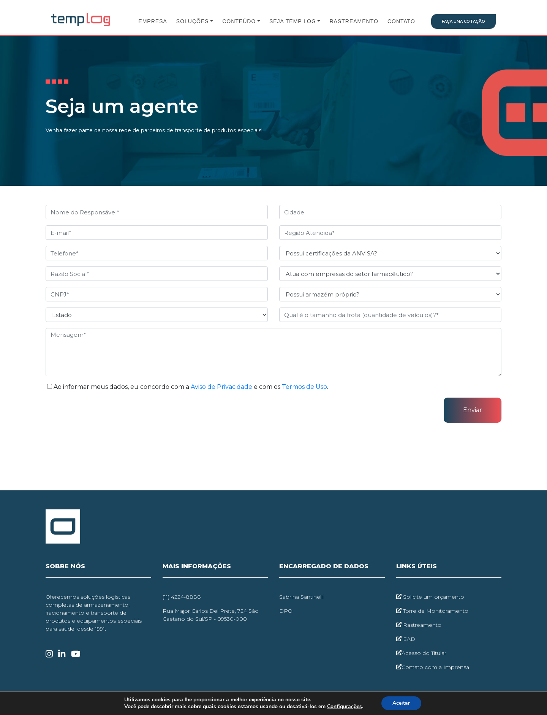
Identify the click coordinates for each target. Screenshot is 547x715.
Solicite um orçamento (430, 596)
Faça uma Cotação (463, 21)
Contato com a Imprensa (432, 667)
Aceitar (401, 703)
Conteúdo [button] (239, 21)
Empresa (152, 21)
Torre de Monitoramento (432, 610)
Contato (401, 21)
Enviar (472, 410)
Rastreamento (353, 21)
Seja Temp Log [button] (292, 21)
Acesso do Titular (421, 653)
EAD (405, 639)
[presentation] (103, 412)
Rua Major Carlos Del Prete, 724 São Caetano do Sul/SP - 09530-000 (211, 614)
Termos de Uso (304, 386)
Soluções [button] (192, 21)
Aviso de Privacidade (221, 386)
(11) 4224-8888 (182, 596)
